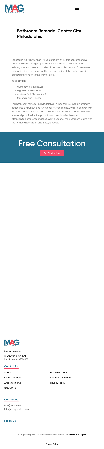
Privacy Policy (57, 382)
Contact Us (10, 388)
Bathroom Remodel (60, 377)
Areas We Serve (12, 382)
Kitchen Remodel (13, 377)
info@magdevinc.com (16, 409)
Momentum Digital (77, 434)
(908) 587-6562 (12, 405)
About (7, 372)
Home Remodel (58, 372)
